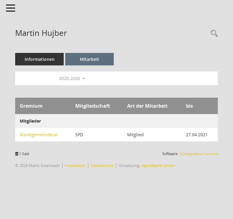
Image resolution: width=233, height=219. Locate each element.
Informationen (40, 59)
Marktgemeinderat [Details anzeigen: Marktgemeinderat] (39, 134)
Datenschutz (102, 165)
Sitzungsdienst (198, 153)
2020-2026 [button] (72, 78)
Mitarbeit (89, 59)
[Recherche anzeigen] (213, 34)
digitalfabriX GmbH (158, 165)
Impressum (75, 165)
